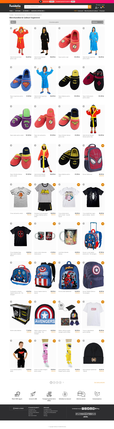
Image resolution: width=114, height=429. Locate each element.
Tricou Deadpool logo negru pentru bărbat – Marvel (16, 254)
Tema (11, 11)
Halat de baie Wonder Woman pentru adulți (39, 175)
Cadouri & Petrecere (37, 11)
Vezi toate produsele (99, 382)
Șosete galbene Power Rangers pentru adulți (64, 370)
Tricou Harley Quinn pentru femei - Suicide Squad (64, 215)
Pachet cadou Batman (15, 330)
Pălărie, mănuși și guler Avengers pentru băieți (64, 331)
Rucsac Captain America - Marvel (40, 292)
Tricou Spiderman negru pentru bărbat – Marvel (89, 214)
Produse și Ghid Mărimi (33, 412)
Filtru (12, 22)
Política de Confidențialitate (50, 412)
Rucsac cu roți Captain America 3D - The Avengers (89, 253)
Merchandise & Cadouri (20, 15)
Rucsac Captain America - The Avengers (89, 292)
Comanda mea (31, 409)
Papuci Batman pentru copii (64, 175)
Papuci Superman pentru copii (16, 96)
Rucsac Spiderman (87, 174)
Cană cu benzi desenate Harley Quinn (40, 253)
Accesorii (26, 11)
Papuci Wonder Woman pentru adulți (16, 175)
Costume (17, 11)
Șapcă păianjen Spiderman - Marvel (89, 370)
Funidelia (11, 15)
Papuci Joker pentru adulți (16, 135)
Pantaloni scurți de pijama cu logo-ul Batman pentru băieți (41, 215)
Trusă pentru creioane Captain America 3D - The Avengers (16, 293)
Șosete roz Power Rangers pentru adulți (40, 370)
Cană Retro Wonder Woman (63, 253)
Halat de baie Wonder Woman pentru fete (88, 135)
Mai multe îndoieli (32, 415)
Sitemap (45, 415)
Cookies (45, 414)
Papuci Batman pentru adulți (64, 96)
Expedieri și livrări (32, 411)
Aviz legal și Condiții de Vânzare (51, 411)
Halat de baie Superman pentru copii (40, 96)
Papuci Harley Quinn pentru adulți (88, 96)
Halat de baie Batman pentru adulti (39, 57)
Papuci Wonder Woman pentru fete (64, 135)
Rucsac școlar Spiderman (65, 291)
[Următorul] (63, 382)
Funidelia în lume (47, 409)
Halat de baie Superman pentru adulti (89, 57)
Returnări (30, 414)
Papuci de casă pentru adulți (40, 135)
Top (75, 11)
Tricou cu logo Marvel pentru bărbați (88, 331)
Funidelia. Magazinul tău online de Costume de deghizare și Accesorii (14, 7)
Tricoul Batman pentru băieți (16, 370)
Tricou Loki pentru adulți (16, 213)
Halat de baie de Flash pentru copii (15, 57)
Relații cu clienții (18, 408)
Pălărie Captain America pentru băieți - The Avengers (40, 332)
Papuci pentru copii (63, 57)
